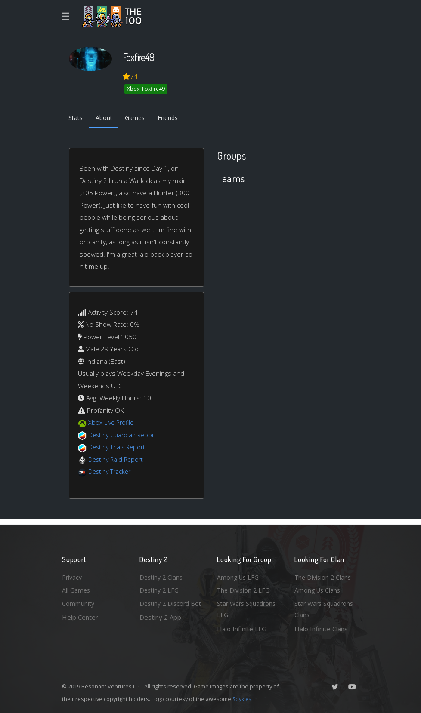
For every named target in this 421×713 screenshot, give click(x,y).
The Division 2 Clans (323, 574)
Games (140, 118)
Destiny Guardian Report (124, 436)
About (107, 118)
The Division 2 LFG (244, 588)
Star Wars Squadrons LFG (248, 608)
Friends (175, 118)
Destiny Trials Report (118, 448)
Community (78, 602)
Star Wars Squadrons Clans (325, 608)
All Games (76, 588)
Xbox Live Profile (112, 424)
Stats (76, 118)
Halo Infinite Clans (321, 628)
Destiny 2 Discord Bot (165, 608)
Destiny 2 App (160, 628)
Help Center (80, 616)
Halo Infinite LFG (241, 628)
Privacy (73, 574)
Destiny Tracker (110, 473)
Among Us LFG (239, 574)
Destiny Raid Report (117, 460)
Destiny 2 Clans (162, 574)
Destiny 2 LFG (160, 588)
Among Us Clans (318, 588)
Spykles (242, 699)
